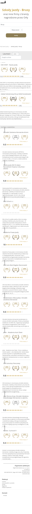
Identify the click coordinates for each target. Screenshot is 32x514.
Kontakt (5, 495)
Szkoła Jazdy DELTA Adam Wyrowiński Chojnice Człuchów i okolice (14, 167)
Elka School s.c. (8, 201)
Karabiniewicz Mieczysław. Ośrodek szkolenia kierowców (15, 299)
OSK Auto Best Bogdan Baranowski (15, 265)
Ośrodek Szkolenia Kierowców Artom (15, 132)
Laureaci (4, 481)
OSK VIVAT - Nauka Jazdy (9, 65)
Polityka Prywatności (6, 487)
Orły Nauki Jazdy (4, 46)
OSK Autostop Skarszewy (11, 363)
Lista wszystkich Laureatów (8, 483)
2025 (15, 54)
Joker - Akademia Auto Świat (12, 332)
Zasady (3, 484)
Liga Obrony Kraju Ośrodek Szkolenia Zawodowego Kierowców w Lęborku (15, 397)
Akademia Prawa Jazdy (11, 232)
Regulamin (4, 486)
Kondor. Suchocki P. (10, 431)
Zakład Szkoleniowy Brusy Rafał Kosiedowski (16, 94)
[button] (15, 74)
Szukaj (16, 35)
